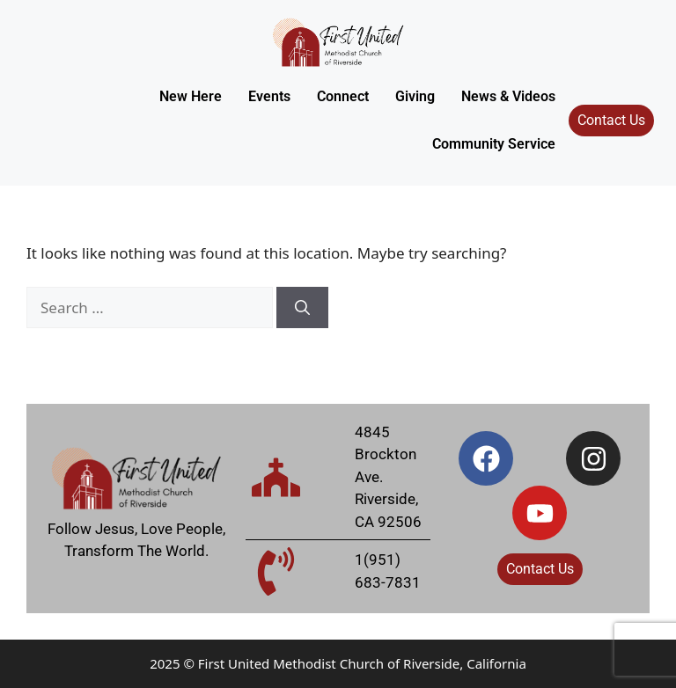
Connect (343, 96)
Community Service (493, 143)
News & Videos (508, 96)
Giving (415, 96)
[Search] (302, 308)
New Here (190, 96)
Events (269, 96)
